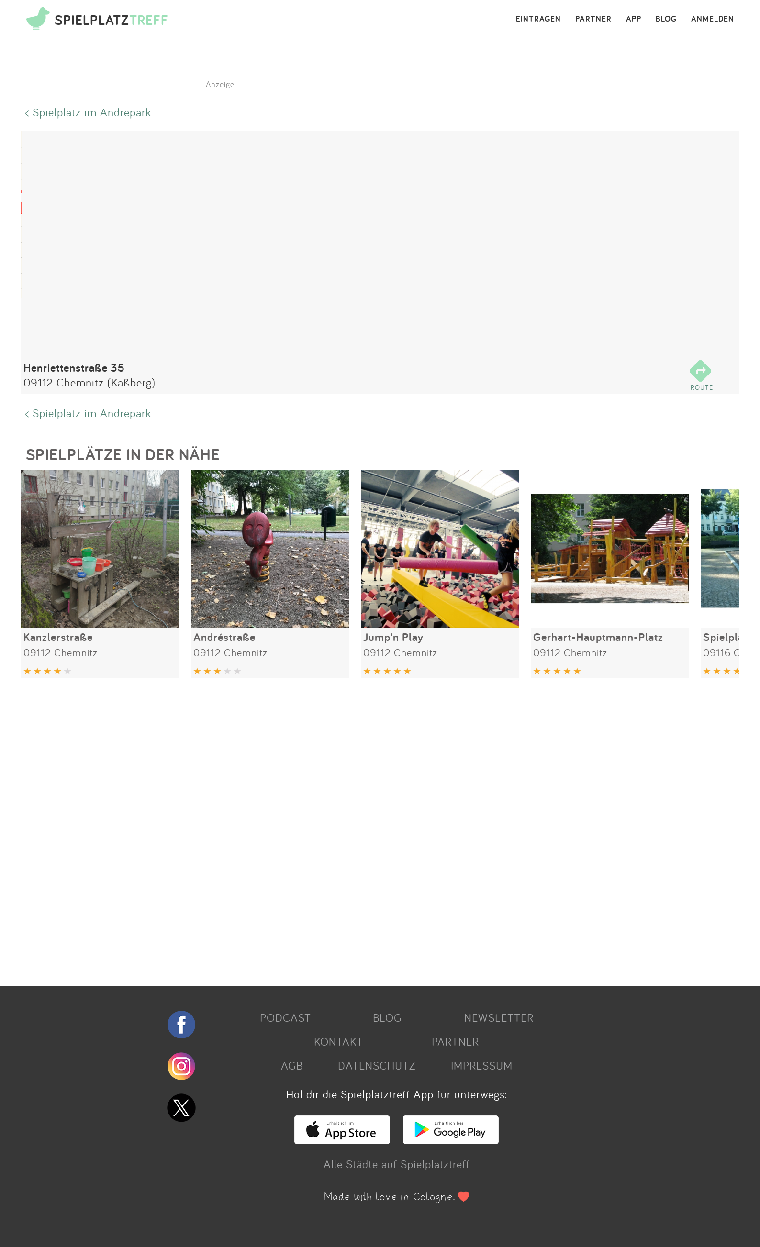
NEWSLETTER (499, 1017)
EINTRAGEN (538, 19)
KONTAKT (338, 1041)
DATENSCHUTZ (376, 1065)
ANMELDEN (712, 19)
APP (633, 19)
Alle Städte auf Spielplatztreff (397, 1164)
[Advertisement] (308, 828)
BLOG (666, 19)
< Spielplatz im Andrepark (88, 112)
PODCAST (285, 1017)
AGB (292, 1065)
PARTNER (593, 19)
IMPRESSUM (482, 1065)
